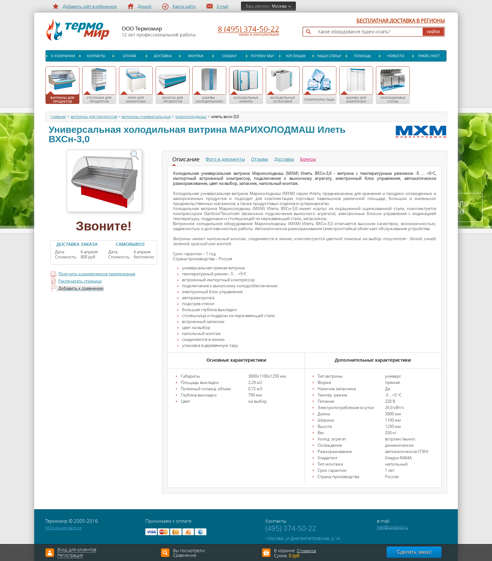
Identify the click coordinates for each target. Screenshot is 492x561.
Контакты (96, 56)
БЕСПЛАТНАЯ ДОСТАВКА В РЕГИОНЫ (400, 21)
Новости (395, 56)
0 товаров (306, 550)
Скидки (229, 56)
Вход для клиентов (76, 550)
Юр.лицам (296, 56)
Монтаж (195, 56)
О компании (63, 56)
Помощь (362, 56)
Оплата (129, 56)
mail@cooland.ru (392, 527)
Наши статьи (329, 56)
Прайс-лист (429, 56)
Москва (279, 6)
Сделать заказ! (414, 552)
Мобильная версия (63, 528)
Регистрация (70, 555)
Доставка (163, 56)
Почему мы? (262, 56)
